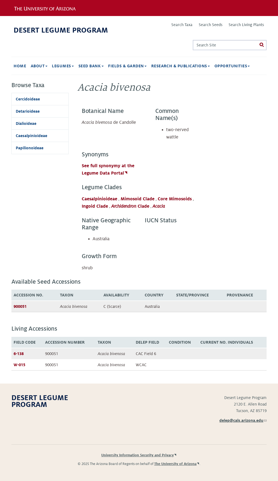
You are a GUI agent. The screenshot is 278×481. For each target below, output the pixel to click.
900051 (20, 306)
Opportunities (232, 66)
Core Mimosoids (175, 199)
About (39, 66)
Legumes (63, 66)
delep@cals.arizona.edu (243, 420)
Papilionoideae (29, 148)
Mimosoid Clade (137, 199)
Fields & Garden (127, 66)
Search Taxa (181, 25)
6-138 (19, 354)
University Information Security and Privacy (137, 455)
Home (20, 66)
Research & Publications (180, 66)
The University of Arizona (175, 464)
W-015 (19, 365)
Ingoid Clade (95, 206)
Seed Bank (91, 66)
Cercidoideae (28, 99)
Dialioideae (26, 123)
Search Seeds (210, 25)
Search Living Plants (246, 25)
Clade (130, 206)
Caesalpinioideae (99, 199)
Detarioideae (28, 111)
